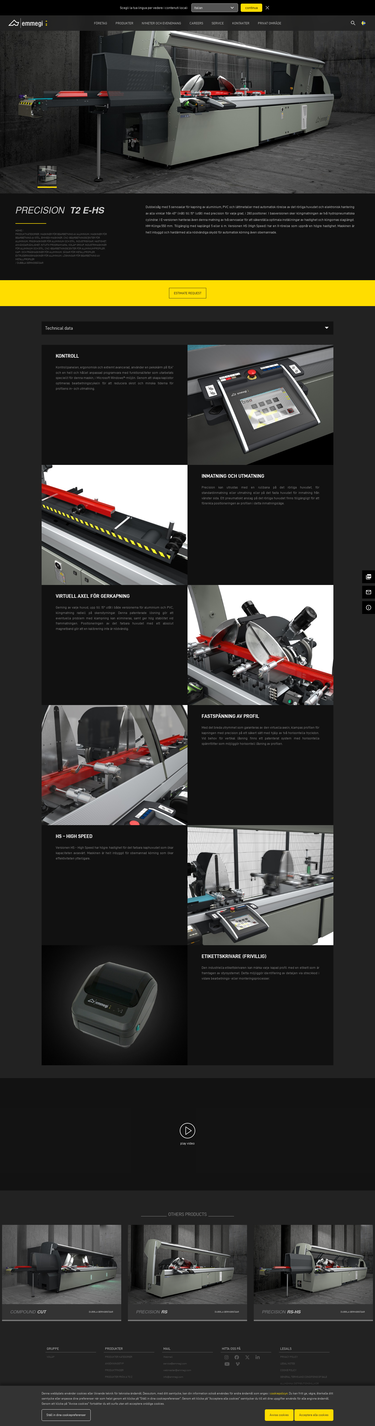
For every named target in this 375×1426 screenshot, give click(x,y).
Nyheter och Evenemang (161, 23)
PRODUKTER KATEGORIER (118, 1356)
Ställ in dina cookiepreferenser (66, 1415)
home (18, 230)
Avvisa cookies (279, 1415)
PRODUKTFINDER (114, 1370)
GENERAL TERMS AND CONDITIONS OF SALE (303, 1376)
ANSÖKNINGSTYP (114, 1363)
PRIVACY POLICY (289, 1356)
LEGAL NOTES (287, 1363)
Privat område (269, 23)
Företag (100, 23)
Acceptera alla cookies (314, 1415)
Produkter (124, 23)
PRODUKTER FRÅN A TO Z (118, 1376)
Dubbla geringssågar (30, 262)
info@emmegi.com (173, 1376)
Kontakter (240, 23)
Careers (196, 23)
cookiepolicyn (278, 1393)
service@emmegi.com (175, 1363)
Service (218, 23)
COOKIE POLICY (288, 1370)
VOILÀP (50, 1356)
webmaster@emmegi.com (177, 1370)
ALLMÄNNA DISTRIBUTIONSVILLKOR (299, 1383)
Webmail (168, 1356)
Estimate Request (187, 293)
